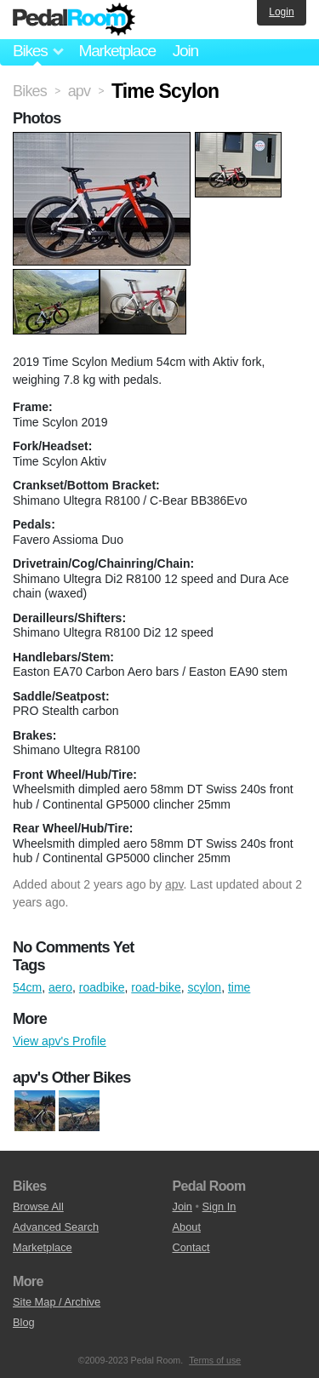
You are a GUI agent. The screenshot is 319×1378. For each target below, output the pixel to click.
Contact (191, 1247)
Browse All (38, 1206)
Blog (24, 1322)
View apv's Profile (59, 1041)
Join (185, 51)
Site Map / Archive (56, 1301)
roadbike (102, 987)
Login (281, 12)
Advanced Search (56, 1227)
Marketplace (116, 51)
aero (60, 987)
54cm (27, 987)
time (239, 987)
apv (174, 884)
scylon (204, 987)
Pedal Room (74, 20)
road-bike (155, 987)
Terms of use (215, 1360)
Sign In (219, 1206)
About (187, 1227)
